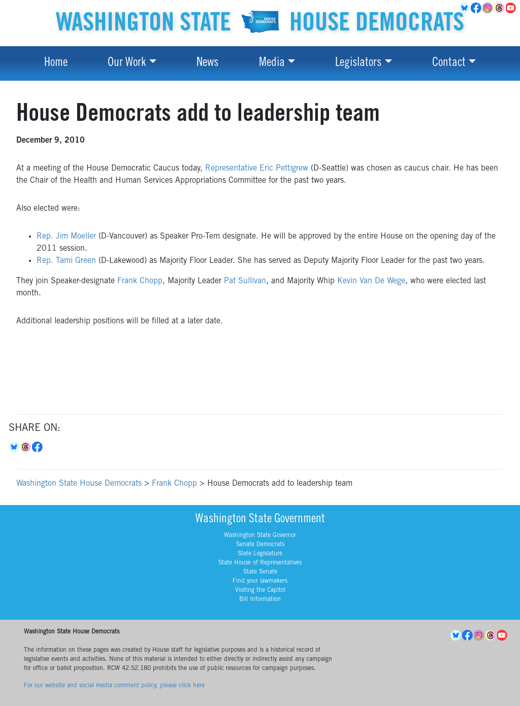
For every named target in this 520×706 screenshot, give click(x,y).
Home (56, 63)
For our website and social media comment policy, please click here (114, 686)
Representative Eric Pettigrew (256, 168)
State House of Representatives (260, 563)
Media (272, 63)
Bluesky (14, 447)
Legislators (358, 63)
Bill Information (260, 599)
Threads (500, 8)
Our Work (127, 63)
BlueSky (465, 8)
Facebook (476, 8)
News (207, 63)
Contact (449, 63)
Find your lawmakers (260, 581)
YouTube (511, 8)
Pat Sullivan (245, 281)
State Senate (260, 572)
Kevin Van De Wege (371, 281)
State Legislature (260, 554)
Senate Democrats (260, 545)
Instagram (488, 8)
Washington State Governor (260, 535)
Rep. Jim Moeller (66, 236)
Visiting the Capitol (260, 590)
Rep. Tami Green (66, 261)
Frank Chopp (139, 281)
